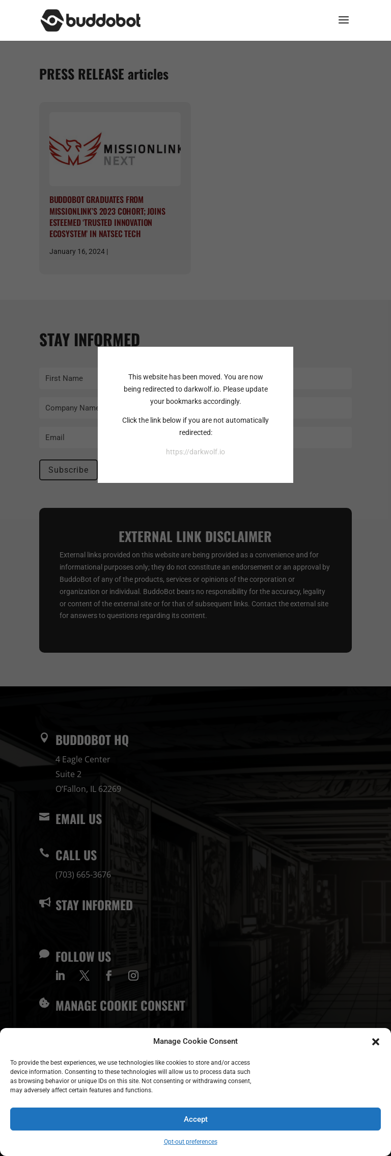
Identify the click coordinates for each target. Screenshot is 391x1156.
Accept (196, 1119)
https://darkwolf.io (195, 452)
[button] (376, 1042)
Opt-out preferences (190, 1141)
